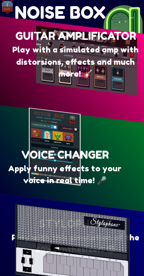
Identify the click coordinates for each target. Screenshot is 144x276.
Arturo (131, 18)
